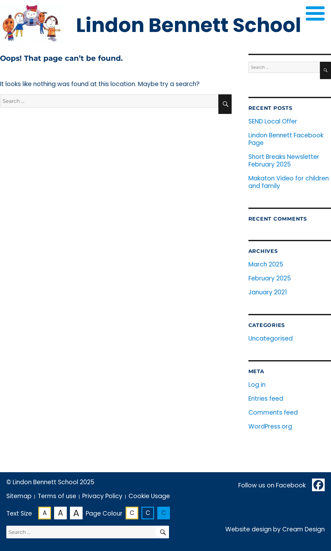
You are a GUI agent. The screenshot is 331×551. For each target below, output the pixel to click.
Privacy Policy (102, 496)
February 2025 (269, 278)
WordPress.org (270, 426)
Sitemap (19, 496)
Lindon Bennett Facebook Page (285, 139)
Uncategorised (270, 338)
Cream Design (303, 529)
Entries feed (265, 398)
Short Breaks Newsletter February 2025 (283, 161)
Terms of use (57, 496)
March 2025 (265, 264)
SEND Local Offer (272, 121)
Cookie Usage (149, 496)
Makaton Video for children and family (288, 182)
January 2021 (267, 292)
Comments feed (273, 412)
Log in (256, 384)
